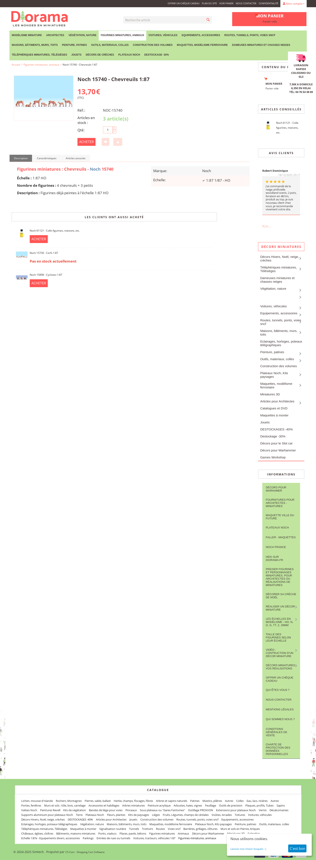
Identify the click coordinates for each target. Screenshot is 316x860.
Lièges (156, 815)
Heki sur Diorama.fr (274, 558)
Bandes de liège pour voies (105, 810)
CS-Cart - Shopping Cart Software (85, 852)
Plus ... (266, 226)
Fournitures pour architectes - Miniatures (280, 503)
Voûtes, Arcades (222, 815)
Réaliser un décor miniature (280, 608)
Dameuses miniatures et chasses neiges (261, 45)
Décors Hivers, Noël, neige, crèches (279, 258)
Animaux (183, 833)
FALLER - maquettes (281, 537)
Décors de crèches (100, 54)
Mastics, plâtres (212, 801)
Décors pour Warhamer (276, 489)
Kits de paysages (138, 815)
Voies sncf (174, 829)
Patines (194, 801)
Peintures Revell (50, 810)
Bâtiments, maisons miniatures (75, 833)
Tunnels (134, 829)
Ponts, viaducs (107, 833)
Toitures (240, 815)
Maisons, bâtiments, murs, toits (35, 45)
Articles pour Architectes (277, 401)
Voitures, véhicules (162, 35)
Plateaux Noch (129, 54)
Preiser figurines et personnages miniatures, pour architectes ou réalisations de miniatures (280, 577)
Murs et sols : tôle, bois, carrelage (65, 805)
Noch (95, 169)
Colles (240, 801)
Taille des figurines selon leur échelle (278, 637)
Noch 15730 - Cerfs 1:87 (44, 253)
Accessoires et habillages (103, 805)
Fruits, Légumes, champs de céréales (186, 815)
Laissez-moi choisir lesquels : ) (248, 849)
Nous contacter (246, 3)
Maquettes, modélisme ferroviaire (202, 45)
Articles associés (76, 158)
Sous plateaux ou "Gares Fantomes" (162, 810)
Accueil (16, 64)
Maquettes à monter (274, 415)
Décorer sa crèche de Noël (281, 596)
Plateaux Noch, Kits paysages (274, 374)
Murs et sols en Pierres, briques (240, 829)
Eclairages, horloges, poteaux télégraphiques (281, 343)
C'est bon (297, 848)
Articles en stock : (86, 120)
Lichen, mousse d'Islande (37, 801)
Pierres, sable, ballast (98, 801)
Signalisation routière (112, 829)
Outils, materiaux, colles (110, 45)
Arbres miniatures (133, 805)
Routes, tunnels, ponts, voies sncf (249, 35)
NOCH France (276, 547)
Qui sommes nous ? (280, 719)
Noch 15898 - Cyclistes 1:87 (46, 275)
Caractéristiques (46, 158)
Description (21, 158)
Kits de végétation (74, 810)
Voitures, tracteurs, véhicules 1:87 (154, 838)
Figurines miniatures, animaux (122, 35)
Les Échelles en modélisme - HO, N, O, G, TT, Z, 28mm (279, 622)
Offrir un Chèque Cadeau (183, 3)
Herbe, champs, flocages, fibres (133, 801)
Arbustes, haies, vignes (188, 805)
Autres (229, 801)
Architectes (55, 35)
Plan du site (209, 3)
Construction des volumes (153, 45)
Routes (160, 829)
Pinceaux (131, 810)
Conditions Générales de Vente (276, 732)
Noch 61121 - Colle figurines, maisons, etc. (55, 230)
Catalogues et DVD (273, 408)
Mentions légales (280, 709)
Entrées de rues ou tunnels (113, 838)
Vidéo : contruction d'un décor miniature (279, 653)
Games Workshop (273, 457)
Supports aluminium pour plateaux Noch (47, 815)
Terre (79, 815)
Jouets (76, 54)
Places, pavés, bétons (132, 833)
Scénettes (254, 833)
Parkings (88, 838)
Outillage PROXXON (200, 810)
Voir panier (226, 3)
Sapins (281, 805)
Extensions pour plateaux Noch (236, 810)
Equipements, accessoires (201, 35)
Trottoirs (147, 829)
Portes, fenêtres (31, 805)
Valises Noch (29, 810)
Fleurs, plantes (116, 815)
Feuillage (210, 805)
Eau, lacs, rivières (257, 801)
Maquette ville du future (280, 517)
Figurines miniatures (162, 833)
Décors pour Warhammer (278, 450)
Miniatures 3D (270, 394)
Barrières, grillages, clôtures (200, 829)
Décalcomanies (279, 810)
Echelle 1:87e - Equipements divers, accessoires (50, 838)
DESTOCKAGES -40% (276, 429)
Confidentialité (268, 3)
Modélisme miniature (27, 35)
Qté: (81, 130)
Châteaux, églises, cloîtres (37, 833)
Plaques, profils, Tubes (259, 805)
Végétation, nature (83, 35)
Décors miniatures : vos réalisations (281, 667)
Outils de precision (230, 805)
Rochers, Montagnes (69, 801)
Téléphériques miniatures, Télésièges (39, 54)
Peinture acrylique (159, 805)
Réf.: (81, 110)
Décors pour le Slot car (276, 443)
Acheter (86, 141)
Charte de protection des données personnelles (278, 749)
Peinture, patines (74, 45)
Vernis (263, 810)
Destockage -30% (156, 54)
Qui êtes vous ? (277, 689)
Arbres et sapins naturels (171, 801)
